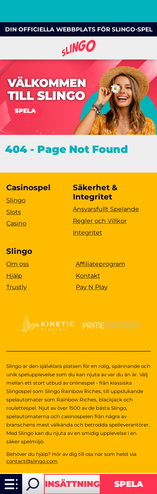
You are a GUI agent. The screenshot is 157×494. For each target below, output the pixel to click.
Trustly (16, 287)
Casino (16, 223)
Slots (13, 212)
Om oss (17, 264)
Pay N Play (92, 287)
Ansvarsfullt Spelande (106, 209)
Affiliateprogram (100, 264)
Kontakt (88, 275)
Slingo (16, 200)
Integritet (87, 232)
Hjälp (14, 275)
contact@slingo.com (32, 461)
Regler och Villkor (100, 221)
